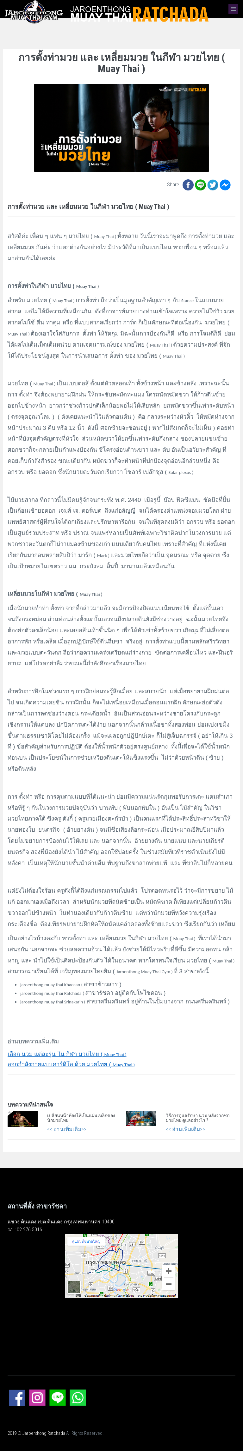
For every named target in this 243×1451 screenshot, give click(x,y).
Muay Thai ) (67, 1054)
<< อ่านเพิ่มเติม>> (66, 1129)
